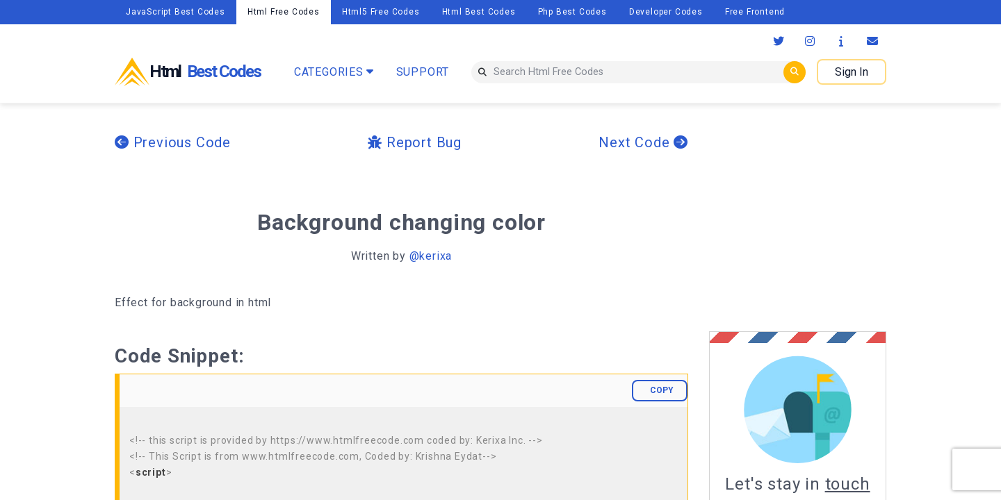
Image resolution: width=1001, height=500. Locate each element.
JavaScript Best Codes (175, 12)
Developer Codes (666, 12)
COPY (662, 390)
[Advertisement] (826, 217)
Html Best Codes (479, 12)
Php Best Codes (572, 12)
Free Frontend (755, 12)
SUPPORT (423, 71)
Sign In (851, 71)
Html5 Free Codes (381, 12)
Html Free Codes (283, 12)
